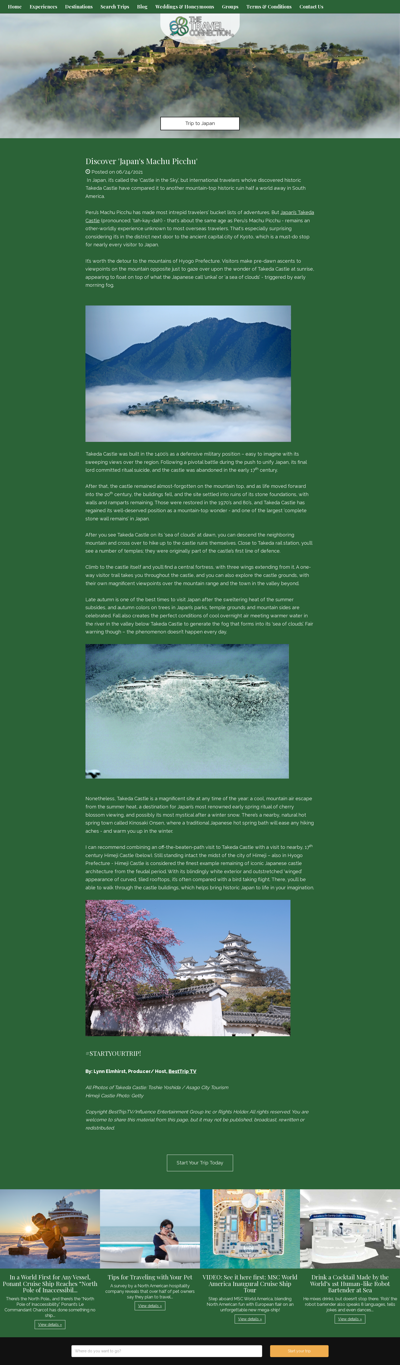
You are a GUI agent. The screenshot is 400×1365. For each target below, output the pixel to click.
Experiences (43, 6)
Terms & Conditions (269, 6)
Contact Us (311, 6)
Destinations (79, 6)
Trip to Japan (200, 123)
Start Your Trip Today (200, 1162)
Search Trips (115, 6)
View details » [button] (50, 1324)
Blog (142, 6)
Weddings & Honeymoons (185, 6)
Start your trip (299, 1351)
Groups (230, 6)
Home (15, 6)
